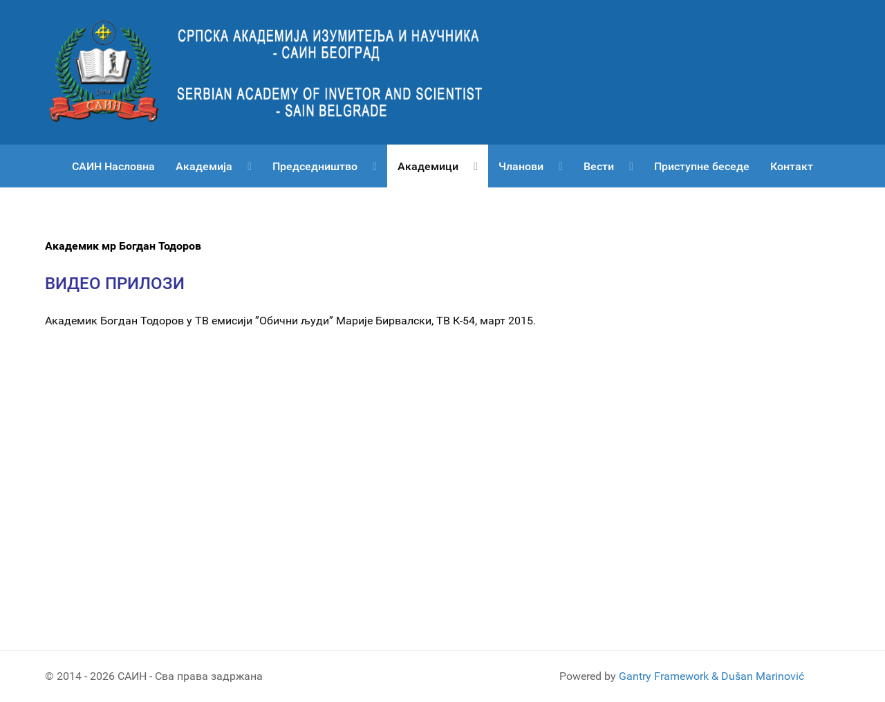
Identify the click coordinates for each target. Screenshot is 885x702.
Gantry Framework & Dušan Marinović (711, 676)
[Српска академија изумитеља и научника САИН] (276, 71)
